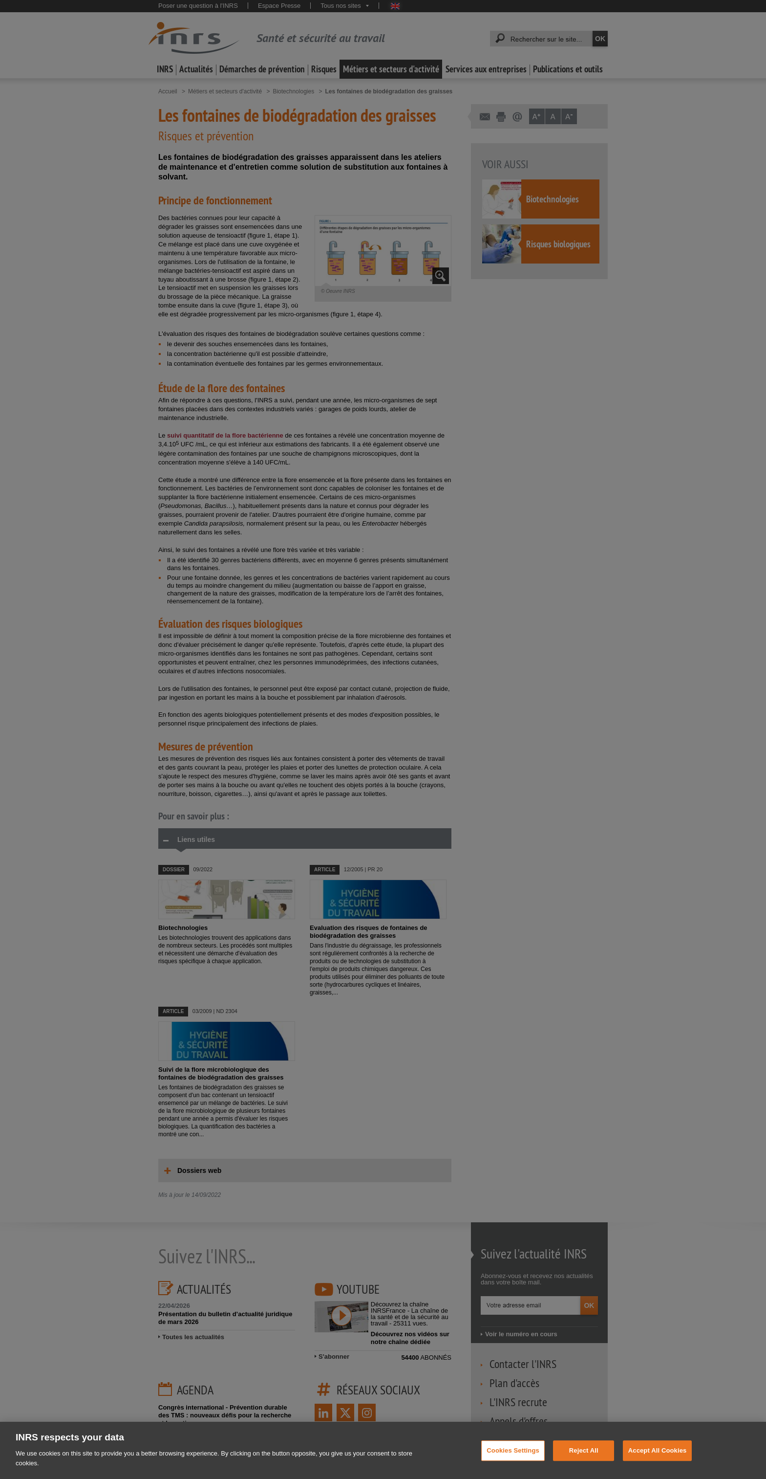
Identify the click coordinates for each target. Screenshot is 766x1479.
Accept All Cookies (657, 1464)
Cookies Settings (513, 1464)
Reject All (583, 1464)
